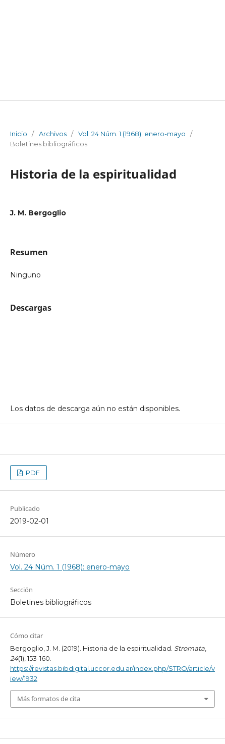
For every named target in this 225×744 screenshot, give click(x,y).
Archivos (53, 134)
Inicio (18, 134)
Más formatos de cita (48, 698)
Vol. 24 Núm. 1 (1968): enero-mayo (132, 134)
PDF (32, 473)
